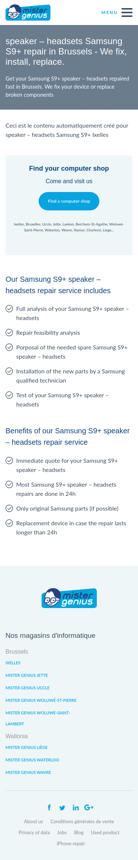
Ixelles (13, 662)
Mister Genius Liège (26, 747)
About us (33, 821)
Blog (79, 832)
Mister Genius (33, 12)
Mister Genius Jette (27, 675)
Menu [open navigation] (117, 12)
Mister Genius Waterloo (32, 759)
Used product (105, 832)
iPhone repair (71, 843)
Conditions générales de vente (82, 821)
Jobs (62, 832)
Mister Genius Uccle (28, 687)
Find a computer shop (69, 201)
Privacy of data (34, 832)
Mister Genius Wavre (28, 772)
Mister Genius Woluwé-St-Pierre (41, 700)
